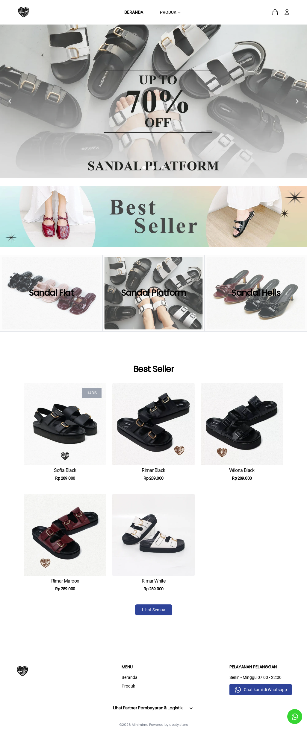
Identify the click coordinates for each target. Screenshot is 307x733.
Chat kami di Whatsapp (265, 689)
